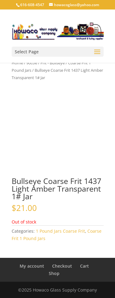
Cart (84, 266)
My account (32, 266)
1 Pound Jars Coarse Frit (60, 231)
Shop (54, 273)
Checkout (62, 266)
